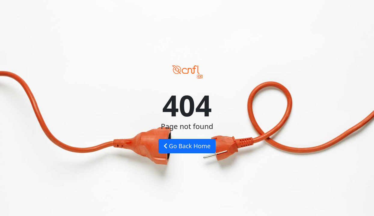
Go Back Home (187, 146)
